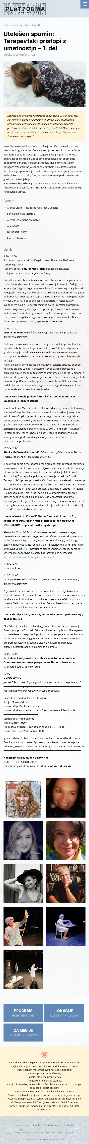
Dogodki (36, 25)
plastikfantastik (56, 1139)
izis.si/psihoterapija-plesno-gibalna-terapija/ (29, 557)
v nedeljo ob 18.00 (52, 128)
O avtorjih (68, 1125)
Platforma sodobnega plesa (16, 25)
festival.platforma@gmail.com (28, 132)
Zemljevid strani (52, 1125)
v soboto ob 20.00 (28, 128)
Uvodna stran (22, 1125)
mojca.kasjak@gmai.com (62, 132)
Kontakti (37, 1125)
